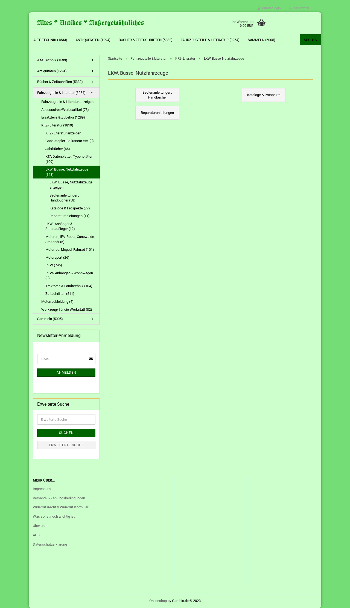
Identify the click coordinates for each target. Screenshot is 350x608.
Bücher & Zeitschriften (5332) (146, 40)
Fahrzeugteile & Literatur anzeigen (67, 102)
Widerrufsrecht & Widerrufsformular (60, 507)
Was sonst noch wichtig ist (54, 516)
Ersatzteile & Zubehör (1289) (63, 117)
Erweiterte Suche (66, 445)
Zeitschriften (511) (59, 294)
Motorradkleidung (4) (57, 301)
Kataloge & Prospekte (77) (69, 208)
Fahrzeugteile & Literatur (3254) (210, 40)
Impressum (42, 489)
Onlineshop (158, 601)
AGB (36, 535)
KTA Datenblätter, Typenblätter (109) (68, 159)
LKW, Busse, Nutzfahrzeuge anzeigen (70, 184)
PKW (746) (53, 265)
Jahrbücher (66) (57, 149)
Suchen (310, 40)
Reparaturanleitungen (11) (69, 216)
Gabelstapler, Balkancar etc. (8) (69, 141)
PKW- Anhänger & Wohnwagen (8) (69, 275)
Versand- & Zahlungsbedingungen (59, 498)
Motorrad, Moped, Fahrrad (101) (69, 249)
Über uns (39, 526)
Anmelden (66, 372)
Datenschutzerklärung (50, 544)
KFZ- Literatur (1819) (57, 125)
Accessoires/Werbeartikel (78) (65, 110)
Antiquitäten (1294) (92, 40)
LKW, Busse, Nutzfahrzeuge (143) (66, 172)
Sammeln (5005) (261, 40)
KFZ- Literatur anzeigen (63, 133)
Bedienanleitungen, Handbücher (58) (64, 198)
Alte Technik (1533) (50, 40)
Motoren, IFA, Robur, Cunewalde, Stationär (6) (70, 239)
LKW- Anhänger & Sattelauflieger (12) (60, 226)
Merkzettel (299, 8)
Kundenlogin (269, 8)
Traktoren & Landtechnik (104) (68, 286)
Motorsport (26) (57, 257)
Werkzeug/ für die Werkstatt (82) (66, 309)
